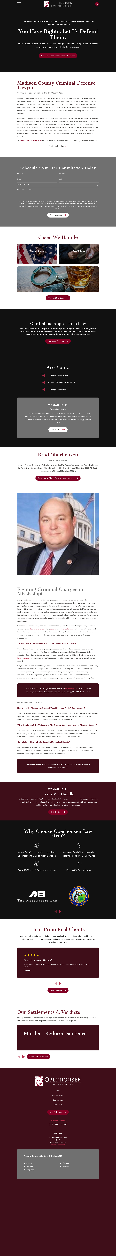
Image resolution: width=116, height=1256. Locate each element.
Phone (19, 180)
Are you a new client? (24, 185)
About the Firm (58, 1096)
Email (60, 180)
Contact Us (58, 1105)
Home (58, 1091)
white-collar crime (67, 629)
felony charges (23, 659)
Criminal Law (58, 1101)
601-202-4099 (58, 1125)
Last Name (62, 174)
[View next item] (60, 912)
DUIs (31, 629)
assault (53, 629)
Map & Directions (58, 1145)
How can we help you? (24, 190)
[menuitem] (20, 1204)
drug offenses (39, 629)
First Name (20, 174)
